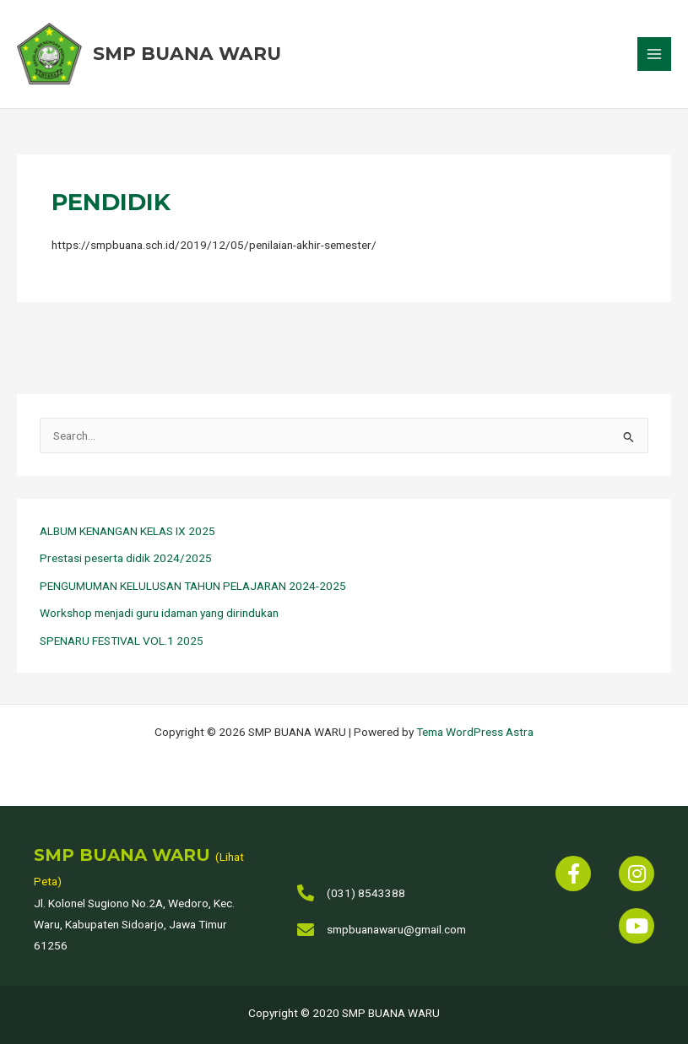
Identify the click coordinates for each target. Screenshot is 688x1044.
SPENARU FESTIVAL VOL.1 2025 (121, 643)
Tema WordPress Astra (475, 731)
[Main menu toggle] (654, 55)
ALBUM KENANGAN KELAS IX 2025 (127, 533)
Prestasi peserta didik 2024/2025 (126, 560)
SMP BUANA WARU (191, 55)
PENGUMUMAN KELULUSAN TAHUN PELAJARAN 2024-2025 (193, 588)
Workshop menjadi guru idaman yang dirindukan (159, 615)
